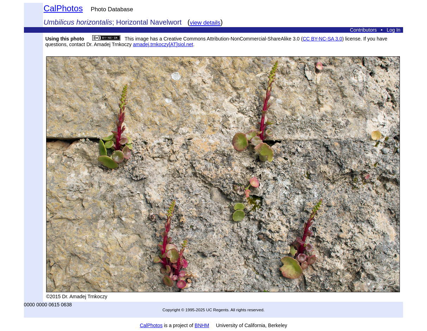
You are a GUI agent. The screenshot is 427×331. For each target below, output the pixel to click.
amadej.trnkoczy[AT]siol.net (163, 44)
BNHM (202, 325)
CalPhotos (63, 8)
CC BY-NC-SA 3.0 (322, 39)
